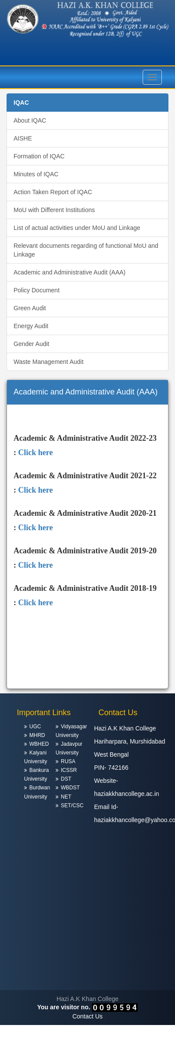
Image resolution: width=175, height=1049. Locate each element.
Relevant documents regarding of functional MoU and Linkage (86, 250)
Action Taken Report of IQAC (53, 192)
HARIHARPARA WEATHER (87, 957)
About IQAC (30, 120)
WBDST (70, 788)
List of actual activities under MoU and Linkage (77, 227)
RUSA (68, 761)
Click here (35, 452)
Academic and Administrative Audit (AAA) (70, 272)
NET (66, 797)
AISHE (23, 138)
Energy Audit (31, 325)
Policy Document (37, 290)
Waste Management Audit (49, 361)
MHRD (37, 735)
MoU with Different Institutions (54, 209)
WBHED (39, 744)
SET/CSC (72, 805)
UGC (35, 726)
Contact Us (87, 1016)
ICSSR (69, 770)
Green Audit (30, 308)
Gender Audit (31, 343)
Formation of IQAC (39, 156)
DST (66, 779)
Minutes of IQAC (36, 174)
